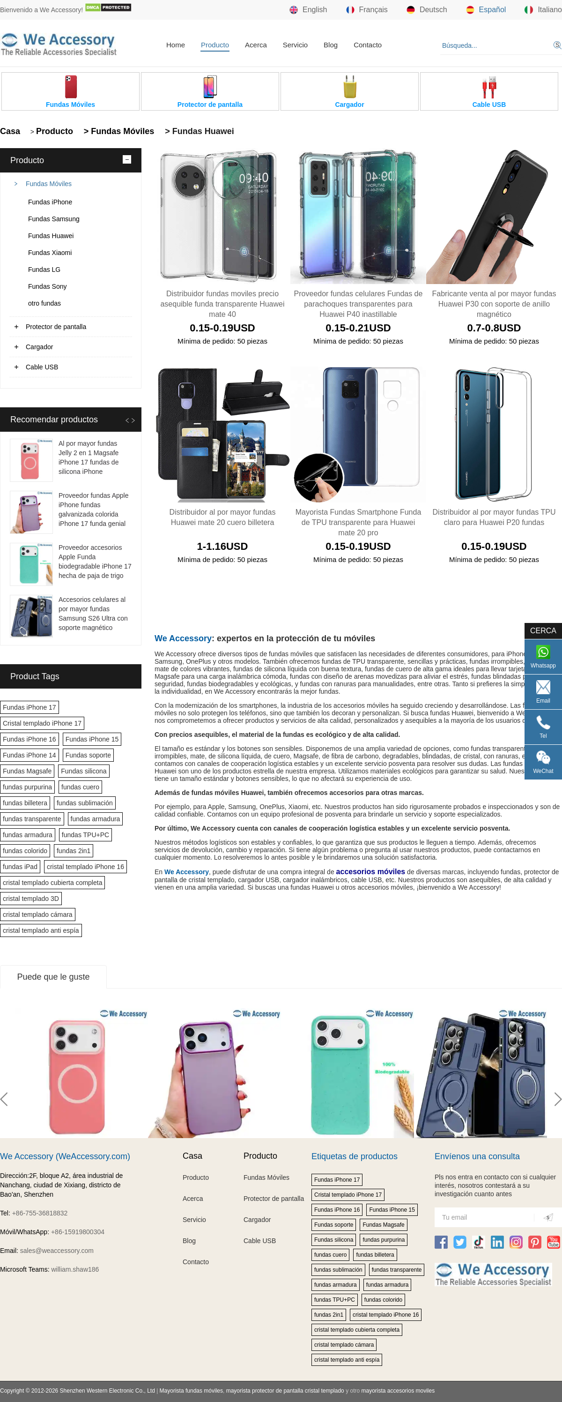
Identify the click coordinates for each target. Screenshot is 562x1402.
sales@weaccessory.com (57, 1250)
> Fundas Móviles (118, 131)
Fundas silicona (83, 771)
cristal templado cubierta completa (52, 882)
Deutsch (427, 10)
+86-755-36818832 (40, 1213)
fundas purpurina (27, 787)
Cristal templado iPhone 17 (42, 723)
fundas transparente (32, 819)
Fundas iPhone (50, 202)
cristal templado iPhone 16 (85, 866)
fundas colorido (25, 851)
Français (367, 10)
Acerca (256, 45)
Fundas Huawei (51, 236)
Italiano (543, 10)
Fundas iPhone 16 (29, 739)
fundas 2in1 (73, 851)
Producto (215, 45)
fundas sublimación (85, 803)
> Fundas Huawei (198, 131)
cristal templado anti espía (41, 930)
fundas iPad (20, 866)
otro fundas (44, 303)
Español (486, 10)
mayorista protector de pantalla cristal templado (285, 1390)
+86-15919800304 (77, 1232)
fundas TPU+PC (85, 835)
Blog (331, 45)
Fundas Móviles (49, 183)
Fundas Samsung (54, 219)
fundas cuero (80, 787)
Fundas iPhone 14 (29, 755)
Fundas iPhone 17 (29, 707)
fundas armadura (95, 819)
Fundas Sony (47, 286)
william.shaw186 (75, 1269)
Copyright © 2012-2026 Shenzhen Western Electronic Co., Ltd (77, 1390)
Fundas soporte (88, 755)
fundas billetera (25, 803)
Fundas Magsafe (27, 771)
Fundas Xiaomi (50, 252)
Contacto (368, 45)
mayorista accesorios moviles (398, 1390)
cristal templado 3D (31, 898)
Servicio (295, 45)
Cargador (39, 347)
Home (175, 45)
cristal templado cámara (38, 914)
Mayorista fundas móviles (191, 1390)
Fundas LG (44, 269)
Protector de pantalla (56, 326)
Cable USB (42, 367)
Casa (10, 131)
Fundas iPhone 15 (92, 739)
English (308, 10)
